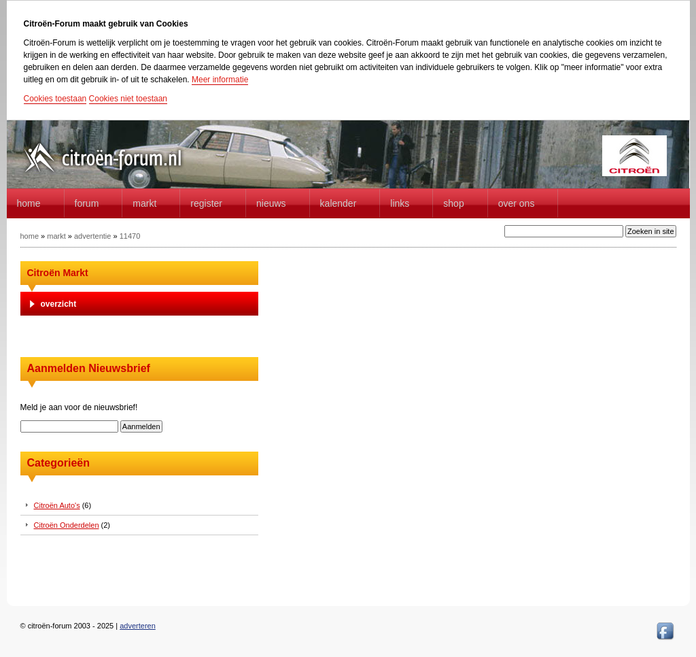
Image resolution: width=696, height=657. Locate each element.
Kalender (338, 203)
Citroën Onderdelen (66, 525)
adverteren (138, 626)
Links (399, 203)
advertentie (92, 236)
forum (87, 203)
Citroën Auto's (57, 505)
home (29, 203)
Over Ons (516, 203)
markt (56, 236)
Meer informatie (220, 79)
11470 (130, 236)
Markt (144, 203)
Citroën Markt (57, 272)
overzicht (59, 304)
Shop (453, 203)
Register (206, 203)
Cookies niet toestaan (128, 98)
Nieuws (271, 203)
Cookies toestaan (55, 98)
